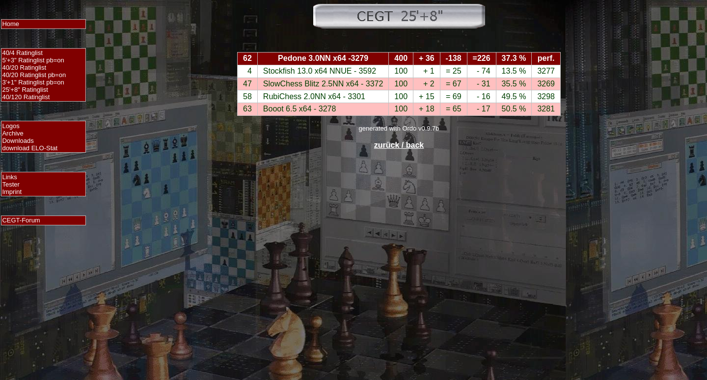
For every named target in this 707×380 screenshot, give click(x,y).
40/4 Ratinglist (22, 52)
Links (9, 177)
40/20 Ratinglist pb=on (34, 75)
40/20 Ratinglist (24, 67)
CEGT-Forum (21, 220)
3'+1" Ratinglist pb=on (33, 82)
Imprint (12, 191)
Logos (10, 126)
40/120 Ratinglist (26, 97)
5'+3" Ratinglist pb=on (33, 60)
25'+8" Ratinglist (25, 89)
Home (10, 23)
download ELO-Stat (29, 148)
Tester (10, 184)
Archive (12, 133)
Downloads (17, 140)
